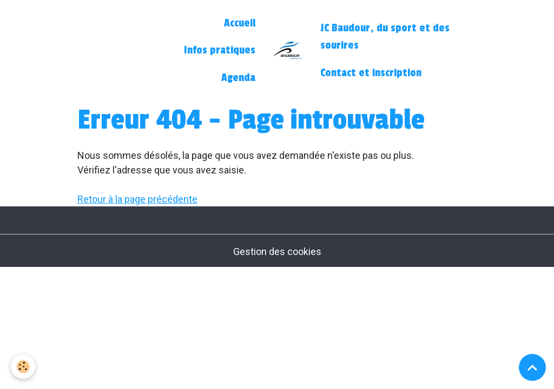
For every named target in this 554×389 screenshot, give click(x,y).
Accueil (239, 23)
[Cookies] (23, 366)
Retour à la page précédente (137, 199)
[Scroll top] (532, 367)
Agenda (238, 77)
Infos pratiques (219, 50)
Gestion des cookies (277, 251)
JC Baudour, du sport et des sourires (385, 37)
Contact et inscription (370, 72)
